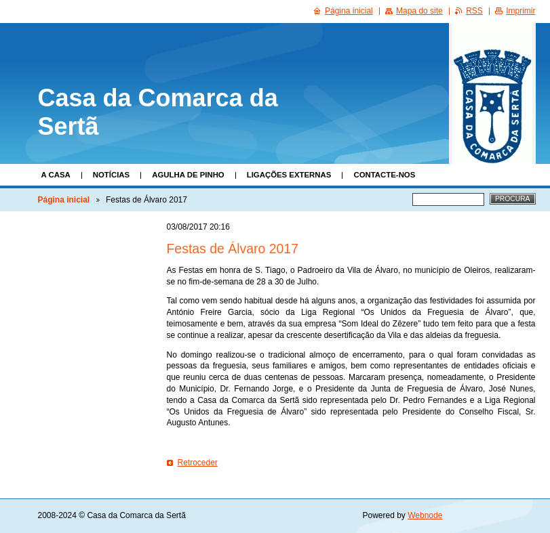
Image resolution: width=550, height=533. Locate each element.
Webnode (425, 515)
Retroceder (198, 462)
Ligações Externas (289, 175)
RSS (474, 11)
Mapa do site (419, 11)
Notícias (111, 175)
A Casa (56, 175)
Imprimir (520, 11)
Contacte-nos (384, 175)
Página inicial (64, 200)
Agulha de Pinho (188, 175)
